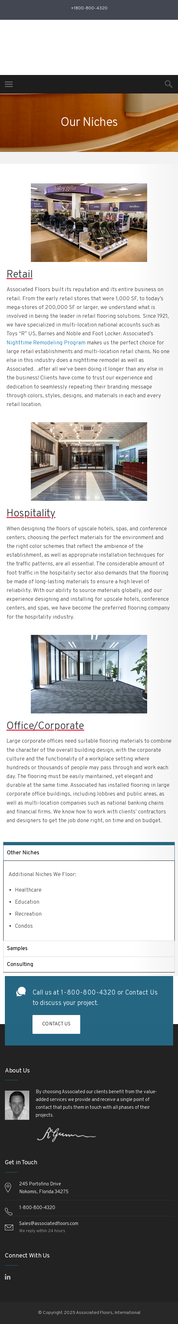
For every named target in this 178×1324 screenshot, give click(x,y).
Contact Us (141, 995)
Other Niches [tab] (23, 853)
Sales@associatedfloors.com (48, 1224)
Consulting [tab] (20, 964)
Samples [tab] (17, 948)
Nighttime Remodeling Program (45, 343)
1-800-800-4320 (88, 995)
